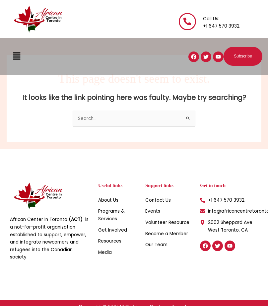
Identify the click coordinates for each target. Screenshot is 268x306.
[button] (16, 56)
